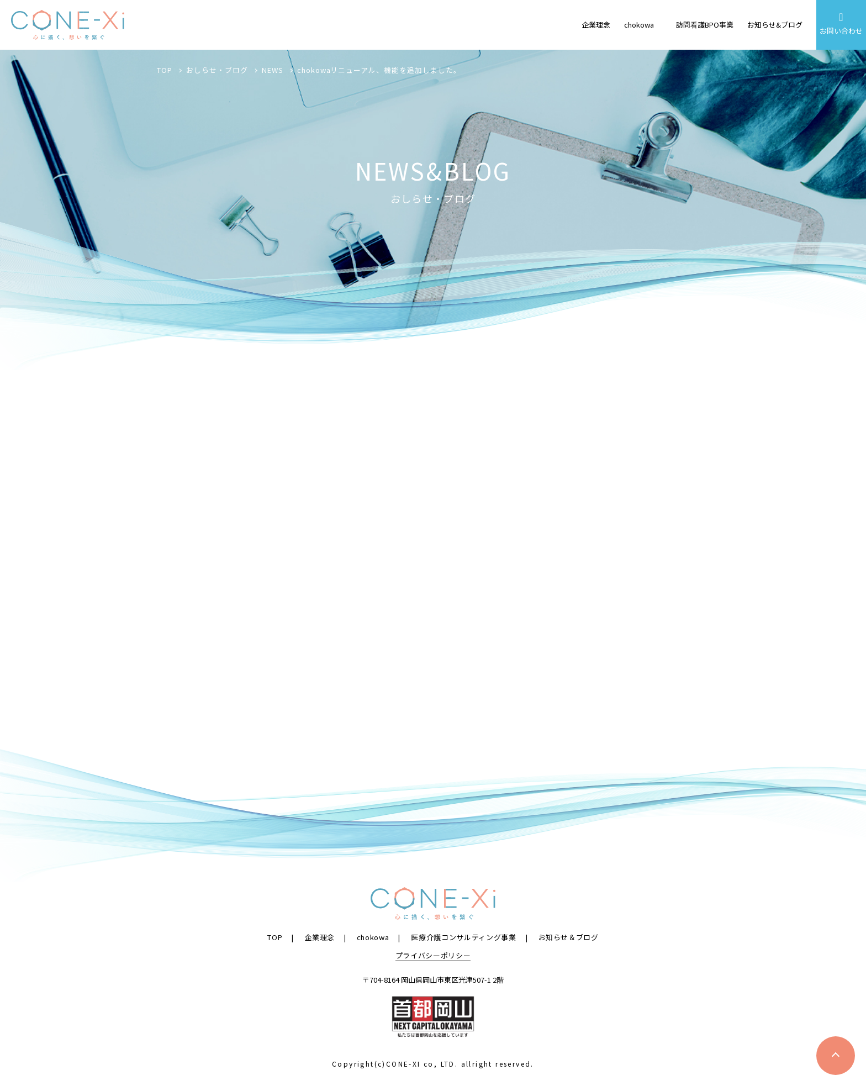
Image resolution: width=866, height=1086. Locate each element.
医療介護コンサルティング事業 (463, 936)
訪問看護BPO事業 (704, 24)
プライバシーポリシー (433, 955)
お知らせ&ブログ (774, 24)
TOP (274, 936)
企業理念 (596, 24)
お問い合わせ (841, 24)
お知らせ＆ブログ (568, 936)
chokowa (639, 24)
